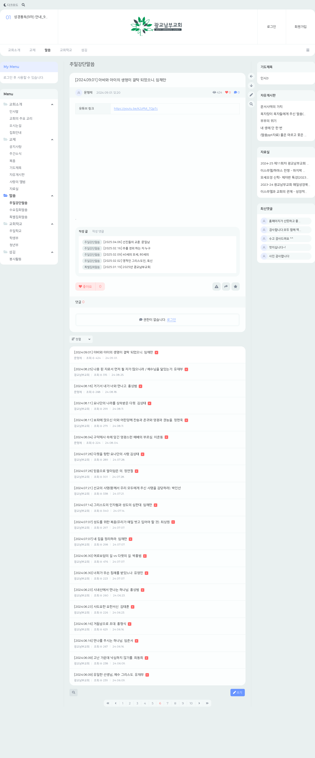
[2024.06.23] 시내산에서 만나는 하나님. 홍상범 (106, 590)
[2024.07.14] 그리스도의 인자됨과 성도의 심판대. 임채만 (113, 505)
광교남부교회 (81, 374)
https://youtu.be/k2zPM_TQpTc (136, 108)
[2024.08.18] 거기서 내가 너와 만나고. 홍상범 (105, 386)
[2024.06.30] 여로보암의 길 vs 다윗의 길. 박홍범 (108, 556)
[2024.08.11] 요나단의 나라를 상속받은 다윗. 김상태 (110, 403)
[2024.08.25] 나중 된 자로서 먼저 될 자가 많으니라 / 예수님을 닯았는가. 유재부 (128, 369)
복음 (12, 161)
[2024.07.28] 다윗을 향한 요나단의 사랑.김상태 (106, 454)
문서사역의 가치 (272, 107)
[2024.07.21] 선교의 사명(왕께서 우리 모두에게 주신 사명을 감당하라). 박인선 (127, 488)
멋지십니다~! (277, 247)
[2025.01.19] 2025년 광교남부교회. (127, 267)
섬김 (84, 50)
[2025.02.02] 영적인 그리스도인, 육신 (128, 260)
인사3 (264, 78)
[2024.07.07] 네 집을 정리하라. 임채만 (100, 539)
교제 (32, 50)
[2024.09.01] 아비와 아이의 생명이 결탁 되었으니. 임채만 (120, 80)
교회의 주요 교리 (20, 118)
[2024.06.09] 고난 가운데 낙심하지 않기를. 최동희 (108, 658)
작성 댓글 (98, 231)
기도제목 (267, 67)
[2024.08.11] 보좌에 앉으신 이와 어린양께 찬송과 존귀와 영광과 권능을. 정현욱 (128, 420)
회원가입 (301, 27)
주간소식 (15, 154)
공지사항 (15, 147)
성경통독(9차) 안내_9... (30, 17)
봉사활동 (15, 259)
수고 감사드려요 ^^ (281, 238)
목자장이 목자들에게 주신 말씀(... (283, 114)
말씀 (48, 50)
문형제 (88, 92)
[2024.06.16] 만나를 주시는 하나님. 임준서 (103, 641)
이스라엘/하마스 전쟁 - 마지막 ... (283, 171)
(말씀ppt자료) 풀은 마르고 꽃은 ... (283, 135)
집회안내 (15, 133)
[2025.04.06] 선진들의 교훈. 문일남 (127, 242)
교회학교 (66, 50)
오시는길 (15, 126)
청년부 (14, 245)
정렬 (81, 339)
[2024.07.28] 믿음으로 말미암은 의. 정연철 (103, 471)
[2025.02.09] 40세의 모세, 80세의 (126, 254)
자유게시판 (268, 95)
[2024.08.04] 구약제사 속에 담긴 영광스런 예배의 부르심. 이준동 (118, 437)
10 (191, 703)
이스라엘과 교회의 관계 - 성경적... (284, 192)
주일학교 (15, 231)
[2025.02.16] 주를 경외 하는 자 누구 (127, 248)
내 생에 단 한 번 (271, 128)
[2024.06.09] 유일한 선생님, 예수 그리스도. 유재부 (109, 675)
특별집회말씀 (18, 217)
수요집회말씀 (18, 210)
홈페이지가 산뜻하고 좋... (284, 221)
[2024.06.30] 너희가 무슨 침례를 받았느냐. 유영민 (108, 573)
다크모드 (10, 5)
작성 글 (83, 231)
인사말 (14, 112)
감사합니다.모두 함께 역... (285, 229)
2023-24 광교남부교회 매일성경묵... (285, 185)
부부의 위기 (269, 121)
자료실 (265, 152)
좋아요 (90, 286)
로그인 (271, 27)
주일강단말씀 (18, 203)
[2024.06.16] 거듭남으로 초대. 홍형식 (100, 624)
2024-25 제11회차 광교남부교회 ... (285, 163)
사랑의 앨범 (17, 182)
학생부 (14, 238)
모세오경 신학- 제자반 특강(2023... (284, 177)
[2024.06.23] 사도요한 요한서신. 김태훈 (101, 607)
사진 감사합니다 (279, 256)
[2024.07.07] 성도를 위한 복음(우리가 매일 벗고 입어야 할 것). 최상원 (122, 522)
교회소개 (14, 50)
